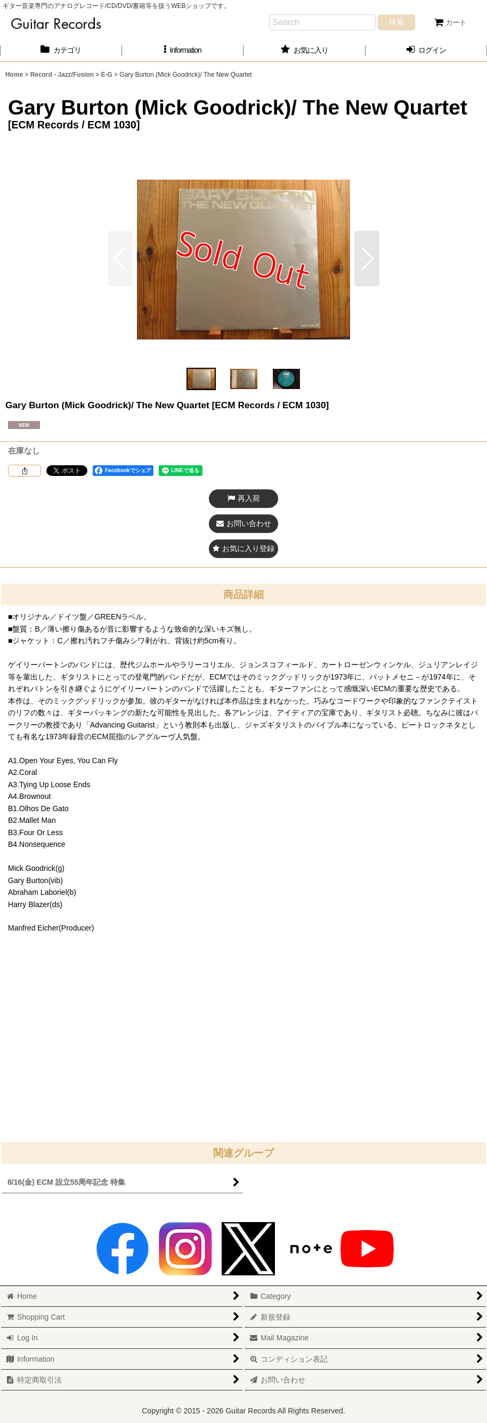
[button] (183, 50)
